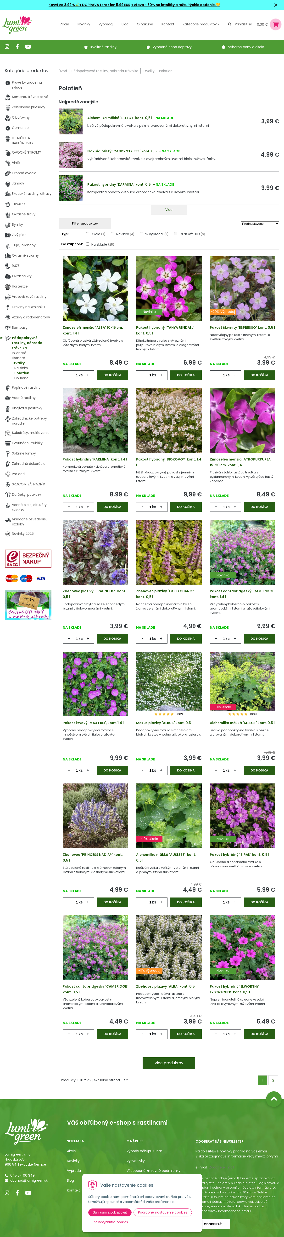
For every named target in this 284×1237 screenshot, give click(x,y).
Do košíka (112, 375)
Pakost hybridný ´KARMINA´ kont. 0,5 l (119, 184)
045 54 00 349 (22, 1175)
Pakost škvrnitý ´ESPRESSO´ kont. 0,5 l (242, 327)
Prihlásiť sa (243, 24)
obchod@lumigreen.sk (29, 1180)
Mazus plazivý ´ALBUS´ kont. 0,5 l (164, 722)
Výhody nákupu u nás (144, 1151)
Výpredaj (106, 24)
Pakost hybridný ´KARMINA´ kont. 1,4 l (95, 459)
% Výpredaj (156, 234)
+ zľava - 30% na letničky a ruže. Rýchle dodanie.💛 (175, 4)
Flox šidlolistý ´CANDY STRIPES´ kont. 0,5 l (122, 151)
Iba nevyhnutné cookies (110, 1222)
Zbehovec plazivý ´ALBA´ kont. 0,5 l (166, 986)
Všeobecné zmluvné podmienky (153, 1170)
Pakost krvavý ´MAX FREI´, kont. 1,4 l (93, 722)
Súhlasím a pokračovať (110, 1212)
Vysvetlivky (136, 1160)
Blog (70, 1180)
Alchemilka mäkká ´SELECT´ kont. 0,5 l (119, 117)
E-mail (201, 1167)
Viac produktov (169, 1063)
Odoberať (213, 1224)
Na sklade (102, 244)
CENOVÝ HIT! (192, 234)
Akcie (64, 24)
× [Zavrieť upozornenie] (276, 5)
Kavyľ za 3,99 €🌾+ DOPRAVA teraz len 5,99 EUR (89, 4)
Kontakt (73, 1190)
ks (80, 375)
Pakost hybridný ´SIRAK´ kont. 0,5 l (239, 854)
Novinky (84, 24)
